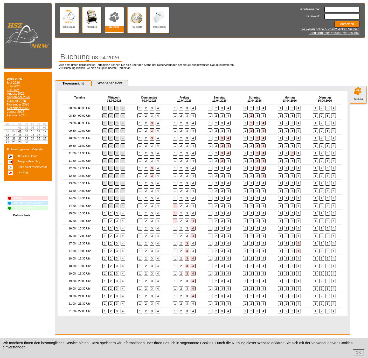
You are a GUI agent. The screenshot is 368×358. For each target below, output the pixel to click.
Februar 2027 (16, 115)
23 (26, 138)
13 (7, 134)
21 (13, 138)
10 (32, 131)
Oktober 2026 (16, 101)
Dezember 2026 (18, 108)
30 (26, 142)
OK (358, 352)
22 (20, 138)
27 (7, 142)
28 (13, 142)
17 (32, 134)
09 (26, 131)
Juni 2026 (13, 86)
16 (26, 134)
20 (7, 138)
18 (38, 134)
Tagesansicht (73, 83)
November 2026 (18, 104)
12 (44, 131)
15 (20, 134)
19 (44, 134)
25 (38, 138)
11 (38, 131)
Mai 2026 (13, 83)
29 (20, 142)
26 (44, 138)
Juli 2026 (13, 90)
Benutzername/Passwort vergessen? (334, 33)
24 (32, 138)
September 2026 (18, 97)
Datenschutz (21, 215)
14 (13, 134)
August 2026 (15, 93)
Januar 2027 (15, 112)
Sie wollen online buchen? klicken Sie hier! (330, 29)
